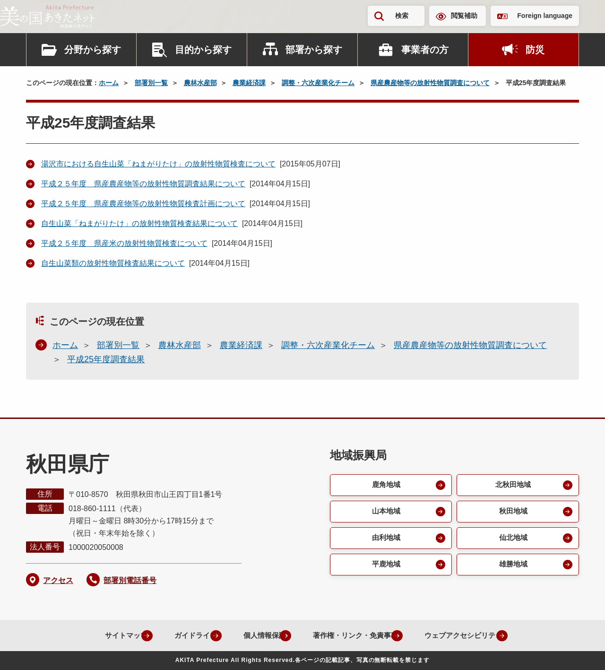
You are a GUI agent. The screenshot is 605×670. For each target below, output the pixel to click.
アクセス (58, 580)
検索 (401, 15)
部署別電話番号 (130, 580)
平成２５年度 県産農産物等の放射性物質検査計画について (143, 204)
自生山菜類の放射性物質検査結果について (113, 263)
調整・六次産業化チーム (318, 83)
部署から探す (313, 49)
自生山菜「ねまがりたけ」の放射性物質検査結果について (139, 223)
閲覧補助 (464, 15)
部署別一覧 (151, 83)
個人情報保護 (253, 635)
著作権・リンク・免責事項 (350, 635)
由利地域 (385, 540)
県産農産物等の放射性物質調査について (430, 83)
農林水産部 (200, 83)
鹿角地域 (385, 485)
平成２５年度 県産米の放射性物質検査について (124, 243)
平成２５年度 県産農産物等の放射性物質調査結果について (143, 184)
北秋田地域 (512, 485)
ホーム (109, 83)
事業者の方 (425, 49)
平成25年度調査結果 (106, 359)
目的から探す (203, 49)
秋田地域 (512, 513)
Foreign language (544, 15)
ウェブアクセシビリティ (467, 635)
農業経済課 (249, 83)
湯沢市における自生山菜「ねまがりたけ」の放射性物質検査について (158, 164)
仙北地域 (512, 540)
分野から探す (92, 49)
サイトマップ (104, 635)
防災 (535, 49)
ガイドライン (178, 635)
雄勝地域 (512, 568)
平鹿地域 (385, 568)
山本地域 (385, 513)
